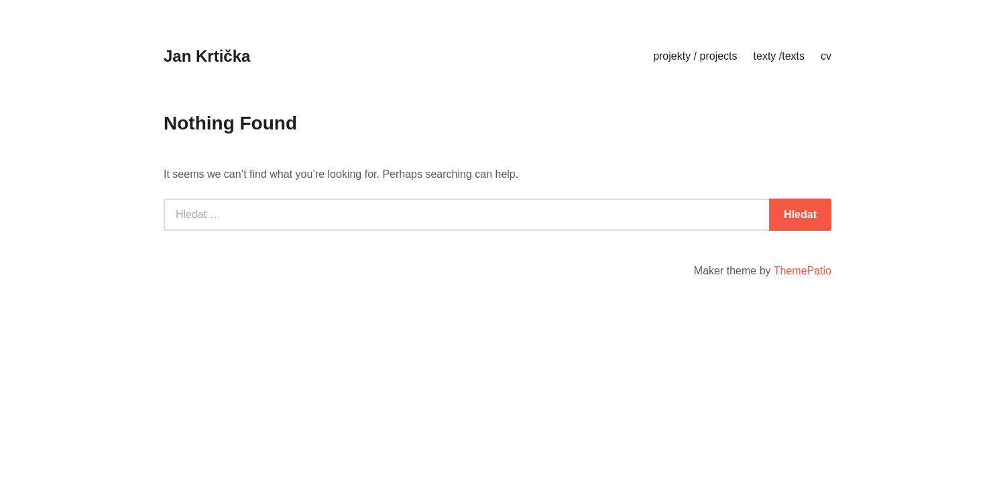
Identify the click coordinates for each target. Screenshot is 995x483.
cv (826, 56)
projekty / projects (695, 56)
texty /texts (779, 56)
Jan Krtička (207, 56)
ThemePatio (802, 270)
